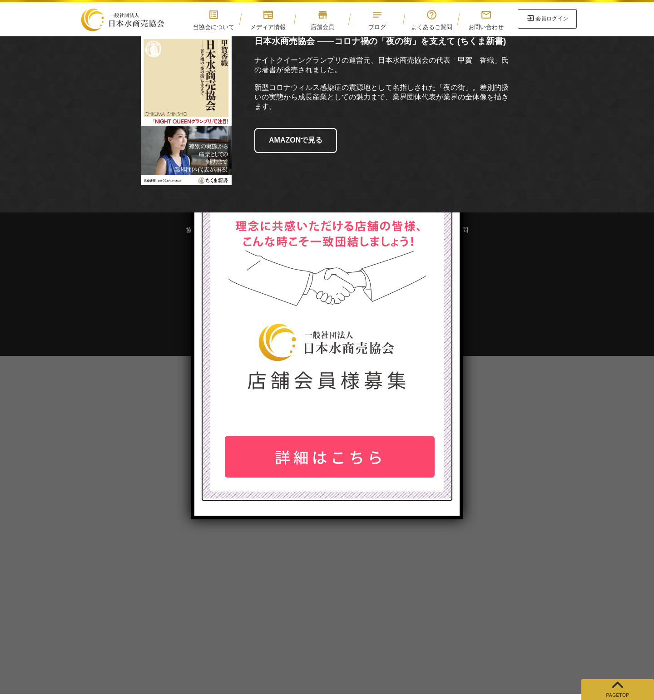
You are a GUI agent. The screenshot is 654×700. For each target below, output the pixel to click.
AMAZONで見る (295, 140)
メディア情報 (268, 19)
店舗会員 (322, 19)
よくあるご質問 (431, 19)
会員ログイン (551, 18)
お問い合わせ (486, 19)
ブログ (377, 19)
